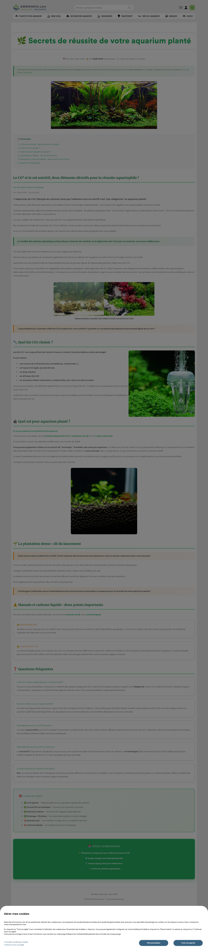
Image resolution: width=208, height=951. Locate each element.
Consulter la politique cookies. (16, 942)
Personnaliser (153, 943)
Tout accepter (188, 943)
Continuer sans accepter (14, 945)
